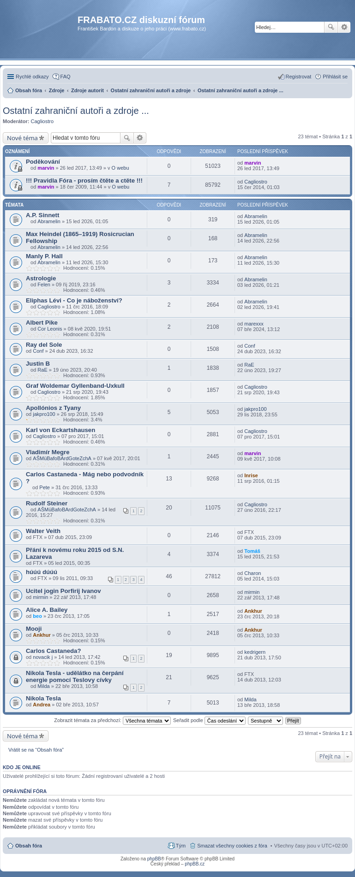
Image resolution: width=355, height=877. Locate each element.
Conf (38, 351)
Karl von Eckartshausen (60, 430)
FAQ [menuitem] (65, 76)
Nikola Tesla (43, 698)
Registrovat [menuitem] (299, 76)
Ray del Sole (44, 344)
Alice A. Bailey (46, 609)
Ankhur (253, 611)
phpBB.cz (195, 863)
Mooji (34, 628)
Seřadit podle (209, 720)
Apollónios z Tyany (53, 407)
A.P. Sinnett (42, 215)
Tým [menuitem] (181, 845)
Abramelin (48, 221)
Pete (44, 487)
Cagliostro (42, 121)
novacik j (43, 657)
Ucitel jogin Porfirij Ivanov (63, 590)
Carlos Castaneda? (53, 650)
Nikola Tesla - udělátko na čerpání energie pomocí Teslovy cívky (75, 676)
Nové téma (22, 138)
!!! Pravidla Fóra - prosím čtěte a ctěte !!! (84, 180)
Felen (43, 284)
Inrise (251, 475)
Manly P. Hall (44, 256)
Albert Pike (42, 322)
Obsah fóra (28, 845)
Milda (43, 686)
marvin (45, 168)
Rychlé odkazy (32, 76)
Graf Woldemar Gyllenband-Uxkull (75, 385)
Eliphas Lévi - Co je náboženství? (74, 300)
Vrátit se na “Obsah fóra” (36, 750)
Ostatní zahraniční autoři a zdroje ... (76, 111)
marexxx (254, 323)
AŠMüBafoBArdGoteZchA (62, 458)
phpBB (154, 858)
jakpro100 (44, 414)
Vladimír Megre (48, 452)
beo (37, 616)
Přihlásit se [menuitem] (335, 76)
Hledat (331, 27)
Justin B (38, 363)
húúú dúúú (41, 572)
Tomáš (252, 551)
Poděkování (43, 161)
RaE (42, 370)
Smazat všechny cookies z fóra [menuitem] (232, 845)
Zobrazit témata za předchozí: (112, 720)
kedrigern (254, 652)
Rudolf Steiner (46, 503)
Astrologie (41, 278)
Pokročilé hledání (344, 27)
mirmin (40, 597)
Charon (252, 573)
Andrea (41, 704)
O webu (120, 168)
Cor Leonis (49, 329)
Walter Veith (43, 530)
